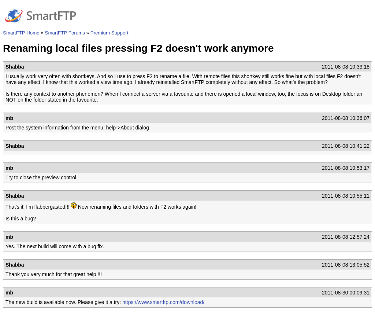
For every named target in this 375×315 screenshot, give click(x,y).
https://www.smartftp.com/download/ (163, 302)
